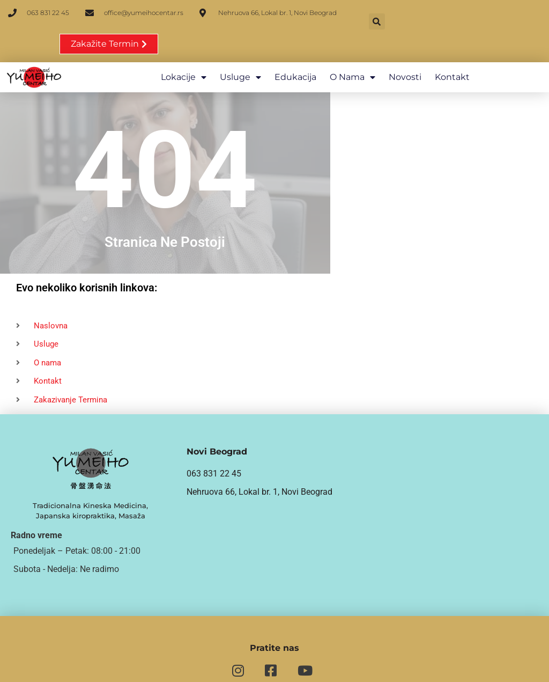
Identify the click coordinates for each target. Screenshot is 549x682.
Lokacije (183, 51)
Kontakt (451, 51)
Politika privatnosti (457, 667)
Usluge (240, 51)
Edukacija (295, 51)
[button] (376, 21)
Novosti (404, 51)
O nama (352, 51)
